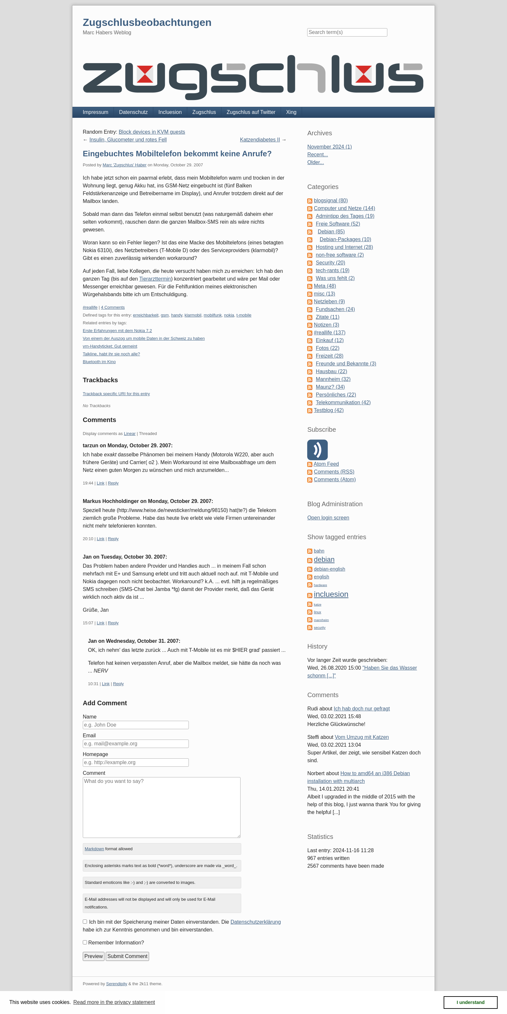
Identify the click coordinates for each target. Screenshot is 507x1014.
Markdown (94, 848)
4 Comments (113, 307)
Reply (113, 483)
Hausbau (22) (331, 371)
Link (100, 483)
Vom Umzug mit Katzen (362, 737)
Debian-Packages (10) (345, 239)
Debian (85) (331, 231)
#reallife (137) (330, 332)
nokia (229, 315)
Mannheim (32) (333, 379)
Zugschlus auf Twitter (251, 112)
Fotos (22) (328, 348)
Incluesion (170, 112)
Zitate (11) (328, 317)
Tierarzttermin (155, 279)
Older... (315, 162)
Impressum (95, 112)
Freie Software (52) (338, 224)
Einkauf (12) (330, 340)
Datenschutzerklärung (256, 922)
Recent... (317, 154)
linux (317, 612)
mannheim (321, 620)
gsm (165, 315)
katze (317, 604)
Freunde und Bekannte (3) (346, 363)
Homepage (95, 754)
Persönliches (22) (336, 394)
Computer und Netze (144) (344, 208)
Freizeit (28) (329, 356)
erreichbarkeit (145, 315)
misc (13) (324, 293)
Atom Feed (326, 464)
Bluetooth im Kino (99, 361)
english (321, 576)
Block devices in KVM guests (152, 132)
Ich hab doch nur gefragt (362, 708)
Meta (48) (325, 286)
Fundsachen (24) (335, 309)
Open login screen (328, 517)
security (320, 628)
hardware (320, 585)
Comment (94, 773)
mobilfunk (213, 315)
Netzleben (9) (329, 301)
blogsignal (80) (331, 200)
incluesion (331, 594)
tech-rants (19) (333, 270)
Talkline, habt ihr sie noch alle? (111, 353)
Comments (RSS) (334, 471)
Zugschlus (204, 112)
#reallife (90, 307)
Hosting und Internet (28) (344, 247)
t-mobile (243, 315)
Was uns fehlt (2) (335, 278)
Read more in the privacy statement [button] (114, 1002)
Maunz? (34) (330, 387)
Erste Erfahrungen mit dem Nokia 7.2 (117, 330)
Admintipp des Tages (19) (345, 216)
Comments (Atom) (335, 479)
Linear (129, 433)
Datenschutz (133, 112)
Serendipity (116, 983)
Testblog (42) (329, 410)
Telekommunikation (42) (343, 402)
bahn (319, 550)
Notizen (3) (326, 325)
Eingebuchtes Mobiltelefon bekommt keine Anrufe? (177, 153)
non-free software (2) (340, 255)
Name (90, 716)
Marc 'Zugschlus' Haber (124, 164)
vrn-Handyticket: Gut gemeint (110, 346)
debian (324, 559)
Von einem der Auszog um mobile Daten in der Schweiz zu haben (144, 338)
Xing (291, 112)
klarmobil (193, 315)
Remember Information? (116, 942)
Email (89, 735)
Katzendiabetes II (260, 139)
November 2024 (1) (329, 147)
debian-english (329, 569)
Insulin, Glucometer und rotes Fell (128, 139)
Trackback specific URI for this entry (116, 393)
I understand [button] (471, 1002)
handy (176, 315)
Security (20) (330, 262)
